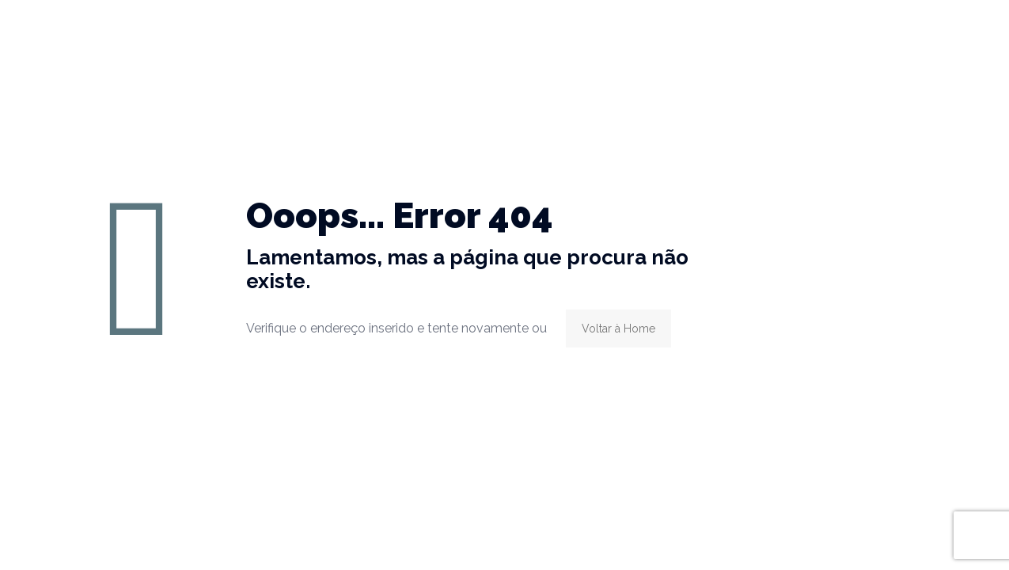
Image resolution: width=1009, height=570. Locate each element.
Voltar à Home (618, 328)
